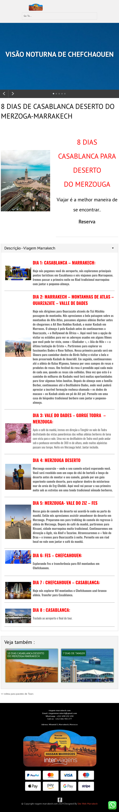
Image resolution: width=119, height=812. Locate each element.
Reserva (87, 221)
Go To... (28, 15)
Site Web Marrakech (88, 803)
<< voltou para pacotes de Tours (17, 693)
